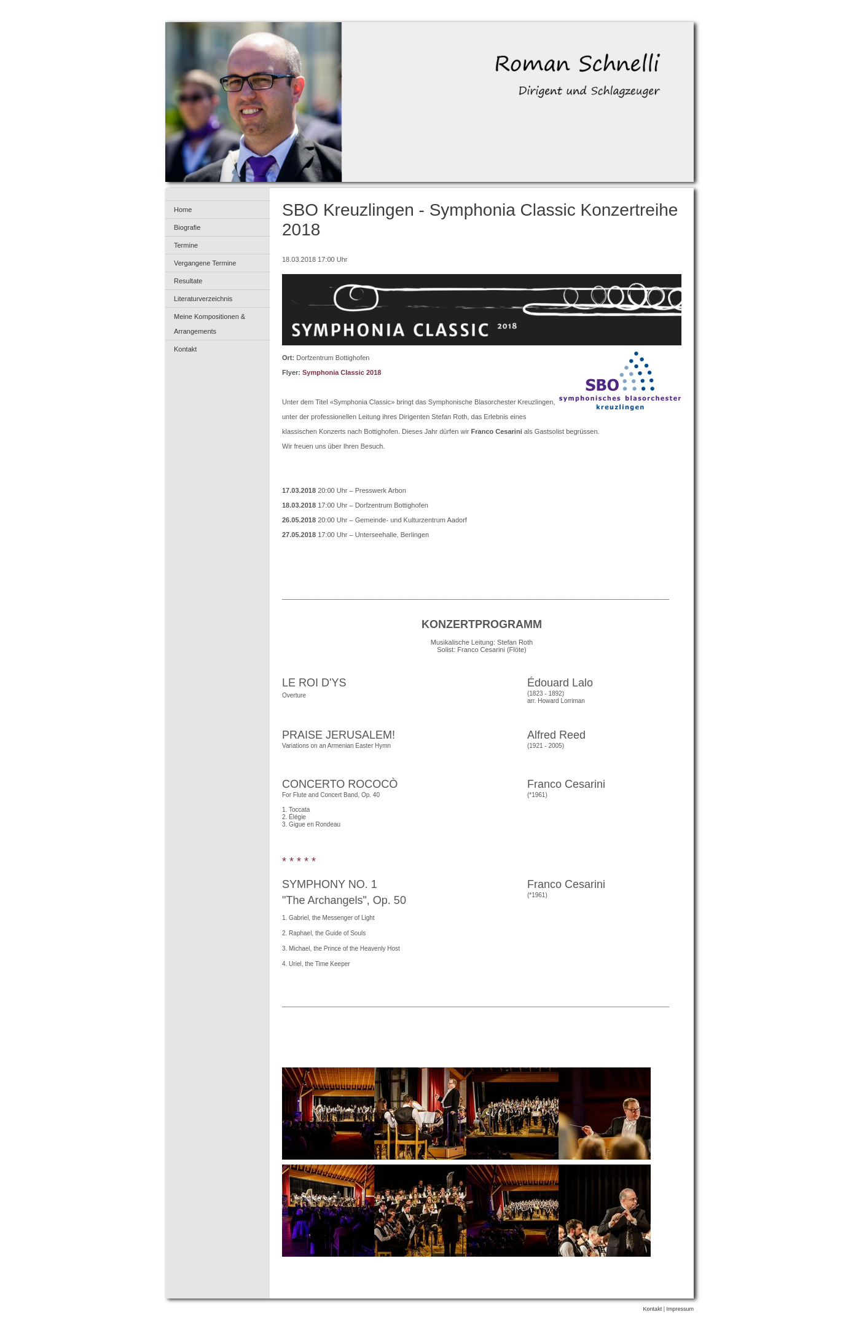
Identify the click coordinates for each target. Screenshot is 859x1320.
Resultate (188, 281)
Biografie (187, 227)
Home (183, 209)
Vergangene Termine (205, 263)
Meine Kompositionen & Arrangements (209, 324)
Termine (186, 245)
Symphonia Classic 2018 (341, 372)
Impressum (680, 1309)
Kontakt (185, 349)
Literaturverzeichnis (203, 298)
